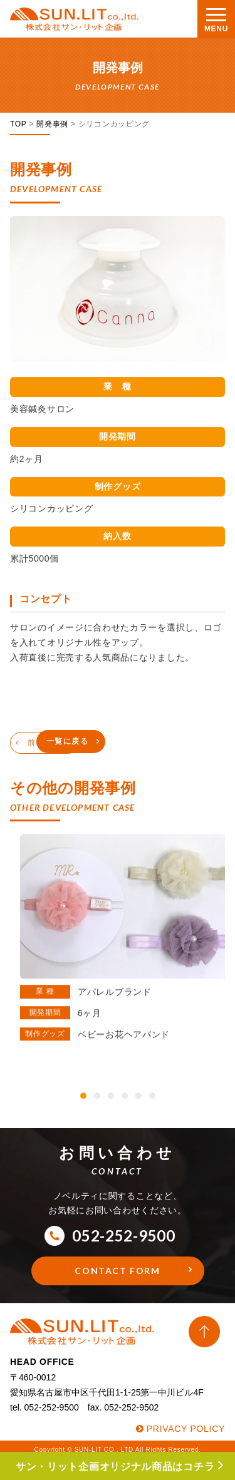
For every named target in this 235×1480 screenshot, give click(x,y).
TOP (18, 124)
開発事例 (52, 124)
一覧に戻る (67, 741)
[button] (83, 1088)
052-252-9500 (109, 1235)
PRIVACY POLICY (186, 1429)
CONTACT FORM (117, 1270)
